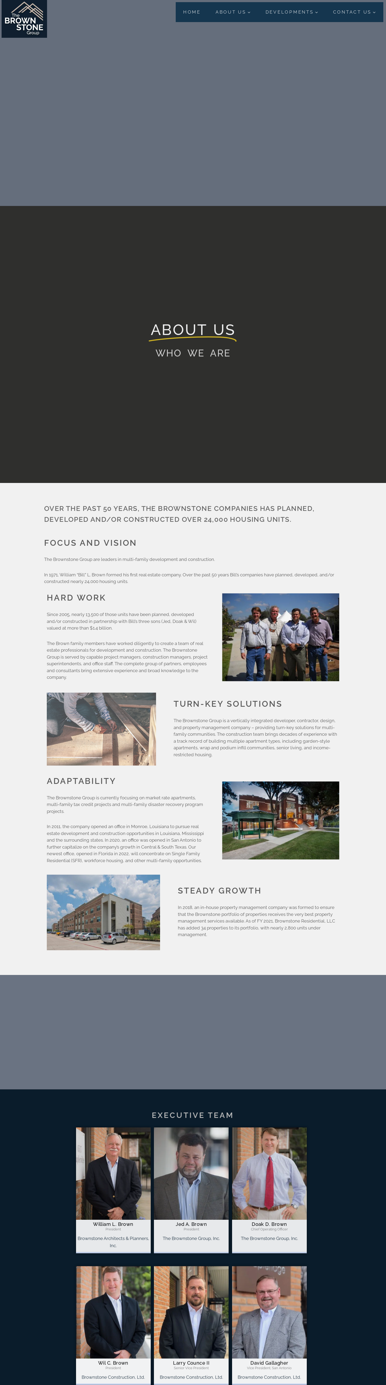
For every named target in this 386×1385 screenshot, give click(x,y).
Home (192, 12)
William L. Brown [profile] (113, 1224)
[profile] (113, 1218)
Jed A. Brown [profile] (191, 1224)
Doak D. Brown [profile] (269, 1224)
